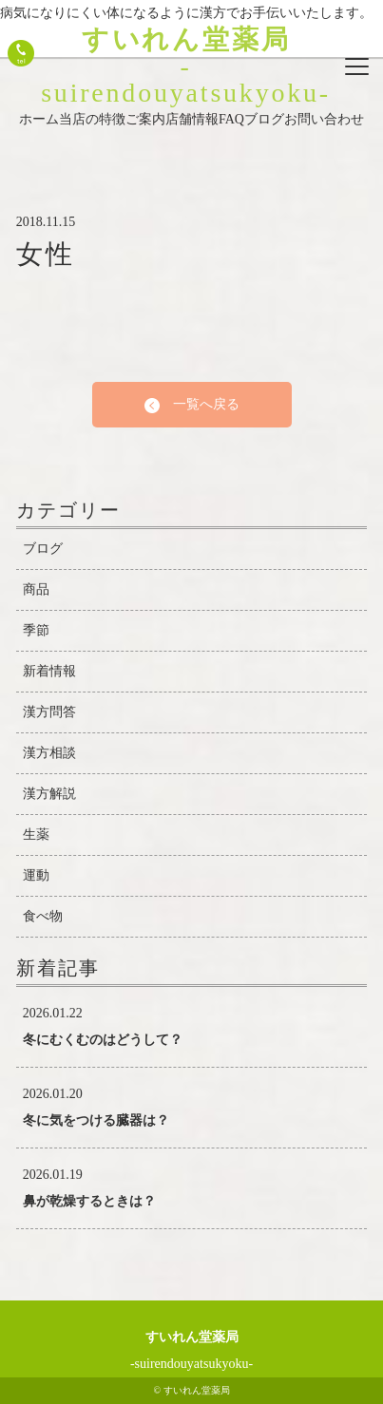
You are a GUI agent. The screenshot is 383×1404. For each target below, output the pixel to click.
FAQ (231, 119)
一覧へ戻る (191, 405)
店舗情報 (192, 119)
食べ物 (43, 916)
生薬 (36, 834)
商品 (36, 589)
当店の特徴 (92, 119)
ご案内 (145, 119)
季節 (36, 630)
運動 (36, 875)
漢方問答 (49, 712)
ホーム (39, 119)
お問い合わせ (324, 119)
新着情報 (49, 671)
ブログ (264, 119)
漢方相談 (49, 753)
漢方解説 (49, 794)
